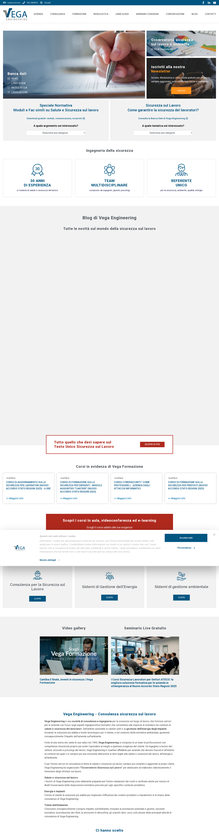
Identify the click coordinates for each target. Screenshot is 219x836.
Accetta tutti (186, 808)
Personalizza (186, 817)
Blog (195, 14)
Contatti (210, 14)
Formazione (79, 14)
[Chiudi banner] (214, 805)
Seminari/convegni (147, 14)
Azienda (38, 14)
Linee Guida (122, 14)
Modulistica (100, 14)
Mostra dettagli (48, 830)
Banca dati (17, 74)
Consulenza (57, 14)
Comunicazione (175, 14)
